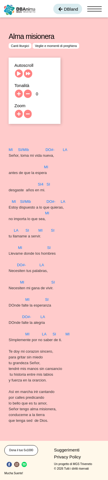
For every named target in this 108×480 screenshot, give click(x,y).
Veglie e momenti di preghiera (56, 46)
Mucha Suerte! (13, 473)
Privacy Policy (67, 456)
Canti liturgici (20, 46)
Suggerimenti (66, 449)
